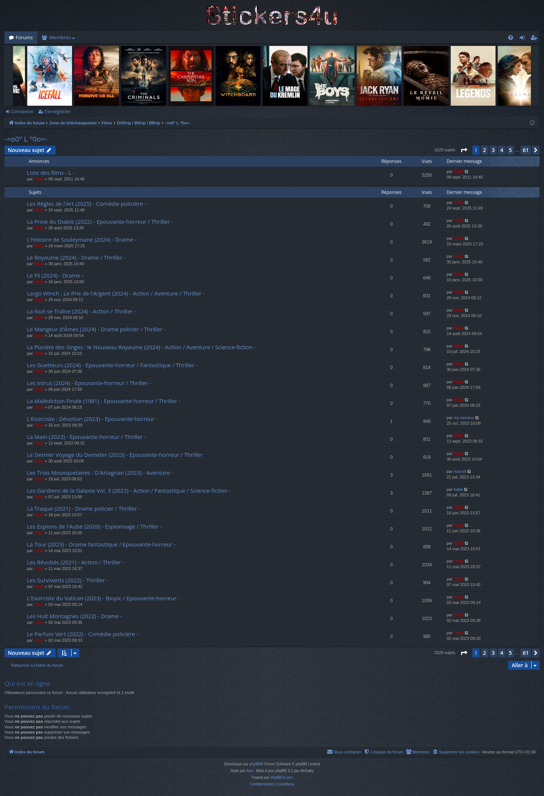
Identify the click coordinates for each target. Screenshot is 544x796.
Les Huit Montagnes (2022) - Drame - (74, 616)
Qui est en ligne (27, 683)
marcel (460, 471)
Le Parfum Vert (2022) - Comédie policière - (82, 634)
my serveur (464, 417)
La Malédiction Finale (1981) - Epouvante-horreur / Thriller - (104, 401)
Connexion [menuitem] (524, 39)
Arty (249, 771)
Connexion (22, 111)
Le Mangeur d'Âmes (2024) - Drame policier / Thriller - (96, 329)
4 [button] (501, 150)
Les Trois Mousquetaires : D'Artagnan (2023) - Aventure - (100, 472)
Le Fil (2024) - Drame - (55, 275)
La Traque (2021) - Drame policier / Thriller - (83, 508)
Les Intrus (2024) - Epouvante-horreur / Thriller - (89, 383)
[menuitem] (510, 37)
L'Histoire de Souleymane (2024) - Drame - (81, 239)
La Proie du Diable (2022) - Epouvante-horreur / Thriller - (100, 221)
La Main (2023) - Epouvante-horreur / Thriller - (86, 436)
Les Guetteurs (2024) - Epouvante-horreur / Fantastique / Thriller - (112, 365)
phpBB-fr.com (281, 777)
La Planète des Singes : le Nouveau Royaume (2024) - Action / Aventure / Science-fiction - (141, 347)
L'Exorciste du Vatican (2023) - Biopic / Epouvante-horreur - (103, 598)
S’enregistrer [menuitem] (535, 39)
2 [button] (484, 150)
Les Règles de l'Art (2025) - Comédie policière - (86, 203)
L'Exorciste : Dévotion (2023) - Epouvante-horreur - (92, 418)
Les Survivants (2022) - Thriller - (67, 580)
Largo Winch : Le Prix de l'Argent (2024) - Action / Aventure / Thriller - (116, 293)
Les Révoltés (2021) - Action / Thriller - (75, 562)
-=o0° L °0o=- (25, 139)
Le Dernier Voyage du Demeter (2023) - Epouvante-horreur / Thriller (115, 454)
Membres (60, 37)
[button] (463, 150)
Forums (24, 37)
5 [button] (510, 150)
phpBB (254, 764)
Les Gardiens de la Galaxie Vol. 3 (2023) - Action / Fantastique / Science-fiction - (129, 490)
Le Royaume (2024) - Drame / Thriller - (76, 257)
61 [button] (526, 150)
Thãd (39, 179)
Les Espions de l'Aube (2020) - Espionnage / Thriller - (94, 526)
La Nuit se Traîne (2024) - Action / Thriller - (81, 311)
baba (458, 489)
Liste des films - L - (51, 172)
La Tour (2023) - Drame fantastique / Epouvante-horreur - (101, 544)
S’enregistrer (57, 111)
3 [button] (493, 150)
